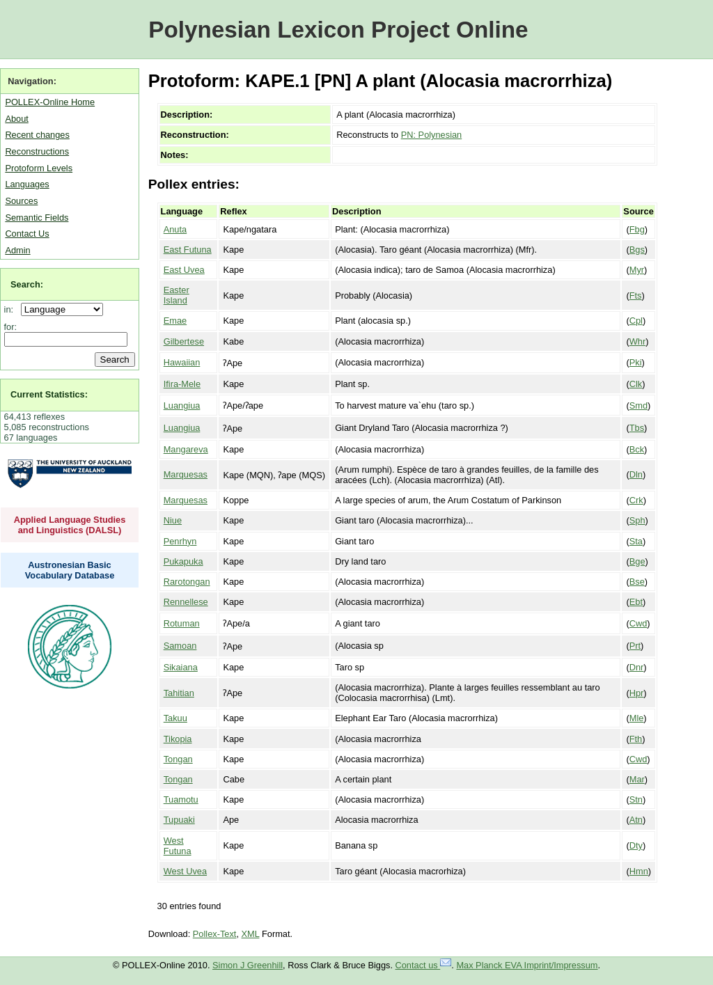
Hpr (636, 693)
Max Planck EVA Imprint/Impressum (526, 965)
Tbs (636, 428)
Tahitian (179, 693)
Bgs (637, 249)
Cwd (638, 623)
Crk (636, 500)
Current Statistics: (49, 394)
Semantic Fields (36, 217)
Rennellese (186, 602)
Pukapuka (183, 561)
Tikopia (178, 739)
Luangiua (182, 405)
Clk (635, 384)
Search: (26, 284)
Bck (636, 449)
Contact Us (27, 233)
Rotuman (182, 623)
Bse (637, 581)
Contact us (423, 965)
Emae (175, 320)
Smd (638, 405)
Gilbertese (184, 341)
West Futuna (177, 845)
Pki (635, 362)
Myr (636, 270)
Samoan (180, 645)
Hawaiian (182, 362)
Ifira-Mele (182, 384)
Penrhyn (180, 541)
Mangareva (186, 449)
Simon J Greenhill (247, 965)
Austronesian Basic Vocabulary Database (70, 570)
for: (10, 327)
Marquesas (185, 474)
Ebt (636, 602)
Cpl (636, 320)
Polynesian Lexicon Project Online (338, 29)
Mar (637, 779)
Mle (636, 718)
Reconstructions (37, 151)
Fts (635, 295)
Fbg (637, 229)
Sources (21, 201)
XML (251, 934)
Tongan (178, 759)
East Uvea (184, 270)
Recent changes (37, 134)
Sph (637, 520)
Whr (637, 341)
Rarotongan (187, 581)
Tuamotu (181, 799)
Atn (636, 819)
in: (11, 309)
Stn (636, 799)
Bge (637, 561)
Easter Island (176, 295)
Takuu (175, 718)
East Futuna (188, 249)
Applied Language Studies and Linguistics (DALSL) (70, 524)
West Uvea (185, 871)
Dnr (636, 667)
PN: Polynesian (431, 134)
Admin (17, 250)
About (16, 118)
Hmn (638, 871)
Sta (636, 541)
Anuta (175, 229)
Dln (636, 474)
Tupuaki (179, 819)
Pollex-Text (215, 934)
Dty (636, 845)
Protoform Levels (38, 168)
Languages (27, 184)
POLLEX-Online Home (50, 102)
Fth (636, 739)
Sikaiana (181, 667)
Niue (173, 520)
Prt (635, 645)
